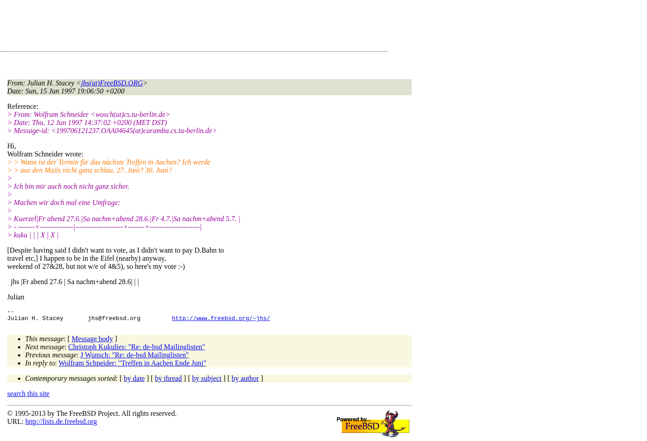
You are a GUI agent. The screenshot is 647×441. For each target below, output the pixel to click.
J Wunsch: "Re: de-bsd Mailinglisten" (134, 357)
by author (245, 381)
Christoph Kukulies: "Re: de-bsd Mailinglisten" (136, 349)
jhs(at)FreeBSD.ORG (112, 83)
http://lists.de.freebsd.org (61, 424)
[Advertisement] (170, 27)
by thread (168, 381)
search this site (28, 396)
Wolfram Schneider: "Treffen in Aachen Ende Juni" (132, 366)
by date (134, 381)
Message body (92, 341)
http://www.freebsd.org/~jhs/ (221, 320)
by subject (207, 381)
